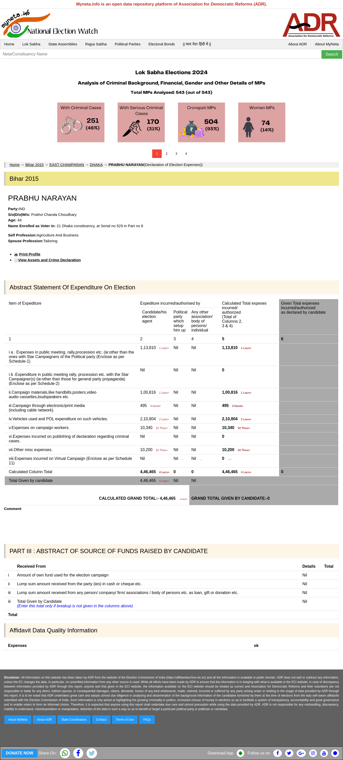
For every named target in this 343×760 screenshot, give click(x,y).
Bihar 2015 (34, 164)
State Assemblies (62, 44)
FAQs (147, 719)
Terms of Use (125, 719)
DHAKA (96, 164)
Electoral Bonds (161, 44)
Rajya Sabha (96, 44)
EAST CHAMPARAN (66, 164)
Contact (101, 719)
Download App (220, 753)
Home (9, 44)
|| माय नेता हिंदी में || (197, 44)
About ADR (297, 44)
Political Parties (128, 44)
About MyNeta (327, 44)
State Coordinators (74, 719)
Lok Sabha (31, 44)
